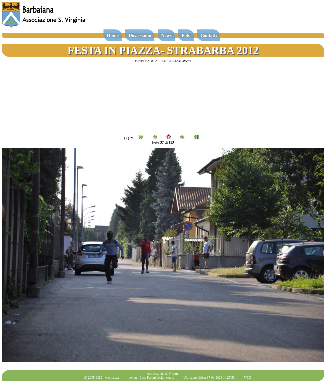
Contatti (209, 35)
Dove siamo (140, 35)
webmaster (112, 377)
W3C (247, 377)
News (166, 35)
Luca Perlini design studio (157, 377)
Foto (186, 35)
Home (113, 35)
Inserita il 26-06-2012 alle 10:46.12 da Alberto (163, 61)
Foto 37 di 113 (163, 142)
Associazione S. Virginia (163, 373)
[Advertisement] (163, 98)
